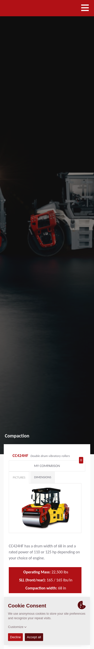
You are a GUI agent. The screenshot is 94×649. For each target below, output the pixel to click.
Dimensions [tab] (42, 477)
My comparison (58, 464)
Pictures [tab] (19, 477)
